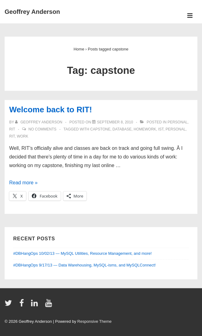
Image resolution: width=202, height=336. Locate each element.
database (121, 129)
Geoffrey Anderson (32, 11)
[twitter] (10, 305)
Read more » (23, 182)
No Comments (42, 129)
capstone (100, 129)
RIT (12, 129)
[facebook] (23, 305)
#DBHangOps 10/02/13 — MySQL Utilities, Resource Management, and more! (82, 253)
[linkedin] (36, 305)
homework (145, 129)
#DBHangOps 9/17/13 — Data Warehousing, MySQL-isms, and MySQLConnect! (84, 265)
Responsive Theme (94, 321)
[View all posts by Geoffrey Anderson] (39, 122)
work (22, 136)
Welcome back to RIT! (50, 109)
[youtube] (49, 305)
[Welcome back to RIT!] (115, 122)
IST (160, 129)
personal (178, 122)
